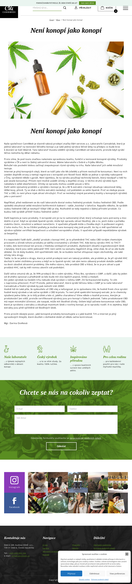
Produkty (76, 545)
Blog (58, 20)
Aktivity (75, 548)
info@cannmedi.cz (21, 556)
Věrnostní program (51, 551)
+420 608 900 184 (17, 553)
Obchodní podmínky (102, 545)
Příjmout (71, 573)
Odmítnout (94, 573)
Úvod (52, 20)
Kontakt (46, 554)
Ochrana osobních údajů (100, 579)
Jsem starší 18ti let (87, 3)
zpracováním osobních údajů (85, 438)
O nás (45, 545)
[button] (127, 554)
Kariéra (46, 548)
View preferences (117, 573)
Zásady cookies (84, 579)
